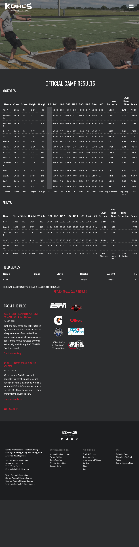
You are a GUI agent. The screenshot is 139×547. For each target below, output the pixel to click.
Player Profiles (56, 457)
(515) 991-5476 (14, 466)
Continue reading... (13, 353)
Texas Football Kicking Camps (18, 475)
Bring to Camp (122, 454)
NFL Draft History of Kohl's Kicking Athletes (20, 364)
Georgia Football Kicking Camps (19, 481)
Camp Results (56, 460)
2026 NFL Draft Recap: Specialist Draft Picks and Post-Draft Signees (21, 315)
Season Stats (55, 466)
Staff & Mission (89, 454)
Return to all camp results (70, 291)
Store (85, 469)
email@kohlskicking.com (18, 469)
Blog (85, 466)
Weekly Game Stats (58, 463)
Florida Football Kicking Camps (18, 478)
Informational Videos (92, 460)
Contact (86, 463)
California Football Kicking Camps (20, 484)
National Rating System (60, 454)
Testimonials (88, 457)
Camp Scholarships (124, 463)
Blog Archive (11, 408)
